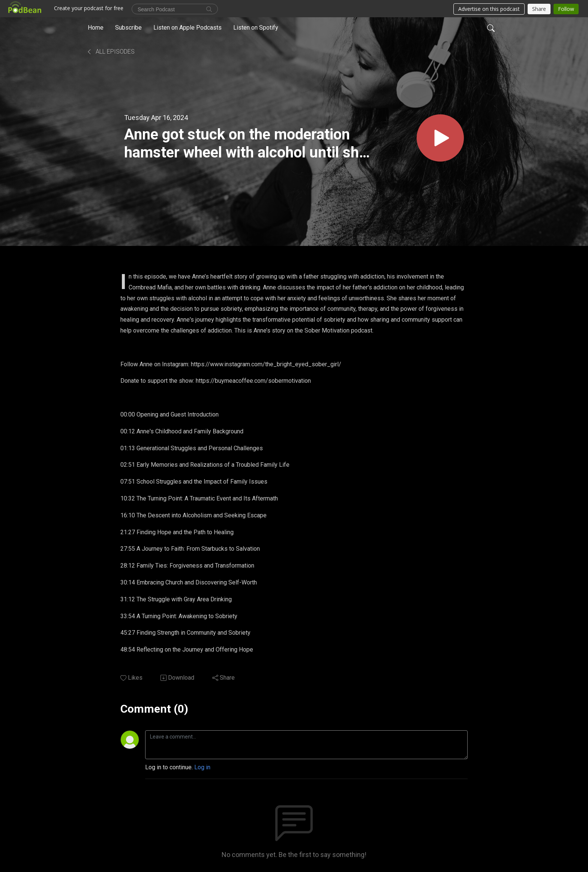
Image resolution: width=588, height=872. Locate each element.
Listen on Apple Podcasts (187, 27)
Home (96, 27)
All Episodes (110, 51)
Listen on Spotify (255, 27)
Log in (202, 767)
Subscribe (128, 27)
